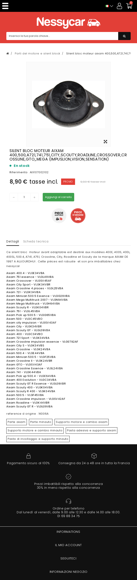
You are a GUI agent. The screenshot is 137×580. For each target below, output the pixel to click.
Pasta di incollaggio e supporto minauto (38, 439)
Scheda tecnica (35, 241)
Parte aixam (17, 422)
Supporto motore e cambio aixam (81, 422)
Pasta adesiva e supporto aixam (91, 430)
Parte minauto (40, 422)
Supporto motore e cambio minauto (35, 430)
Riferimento (19, 172)
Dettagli (12, 241)
